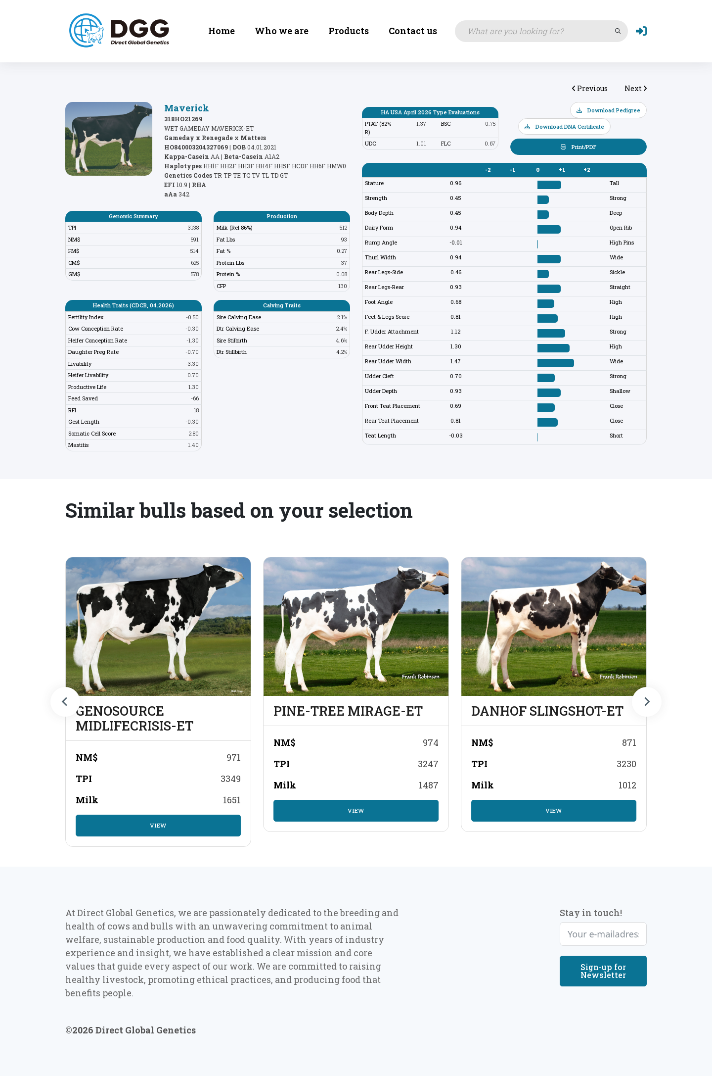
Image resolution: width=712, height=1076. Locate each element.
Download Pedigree (608, 110)
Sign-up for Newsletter (603, 970)
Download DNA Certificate (564, 126)
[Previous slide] (65, 702)
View (158, 825)
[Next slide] (647, 702)
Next (635, 88)
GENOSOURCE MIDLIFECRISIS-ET (134, 718)
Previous (590, 88)
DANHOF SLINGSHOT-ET (547, 710)
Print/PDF (578, 146)
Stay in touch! (591, 912)
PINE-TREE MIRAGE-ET (348, 710)
